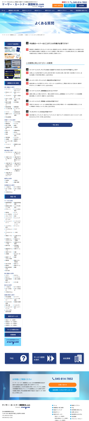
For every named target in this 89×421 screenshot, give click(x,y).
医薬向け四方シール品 (9, 206)
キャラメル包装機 (17, 114)
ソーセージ (8, 144)
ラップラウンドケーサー (9, 307)
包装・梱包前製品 (9, 279)
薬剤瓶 (7, 260)
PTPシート (8, 209)
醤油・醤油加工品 (9, 267)
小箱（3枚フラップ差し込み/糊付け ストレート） (9, 165)
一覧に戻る (55, 125)
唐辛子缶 (8, 245)
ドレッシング (17, 218)
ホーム (3, 10)
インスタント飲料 (9, 141)
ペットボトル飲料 (8, 226)
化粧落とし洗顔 (9, 127)
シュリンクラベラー (9, 299)
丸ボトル (16, 275)
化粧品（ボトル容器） (17, 242)
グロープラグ (9, 216)
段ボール (8, 282)
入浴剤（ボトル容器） (17, 236)
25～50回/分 (17, 187)
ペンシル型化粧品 (17, 209)
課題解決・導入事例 (13, 10)
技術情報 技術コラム (77, 410)
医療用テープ (17, 139)
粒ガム (15, 132)
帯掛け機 (8, 305)
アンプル (16, 123)
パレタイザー (9, 95)
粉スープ (8, 130)
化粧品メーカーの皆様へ (11, 323)
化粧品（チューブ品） (8, 242)
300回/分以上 (9, 192)
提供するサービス (49, 10)
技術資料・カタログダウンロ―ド (70, 5)
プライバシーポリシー (77, 419)
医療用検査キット (9, 203)
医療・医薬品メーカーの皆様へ (61, 418)
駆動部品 (8, 123)
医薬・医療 (16, 182)
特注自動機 (8, 117)
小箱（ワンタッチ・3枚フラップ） (9, 158)
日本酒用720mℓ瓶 (16, 246)
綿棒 (15, 257)
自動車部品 (17, 130)
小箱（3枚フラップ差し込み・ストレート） (9, 174)
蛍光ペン (16, 263)
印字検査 (16, 102)
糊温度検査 (8, 107)
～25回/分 (8, 187)
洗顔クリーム (17, 248)
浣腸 (15, 252)
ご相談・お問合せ (57, 5)
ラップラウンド (9, 152)
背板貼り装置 (17, 302)
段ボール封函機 (9, 99)
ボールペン (16, 226)
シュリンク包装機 (17, 99)
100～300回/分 (17, 189)
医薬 (7, 132)
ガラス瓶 (16, 282)
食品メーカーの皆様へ (11, 320)
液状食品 (8, 137)
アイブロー (16, 137)
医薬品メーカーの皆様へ (11, 321)
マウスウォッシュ (9, 229)
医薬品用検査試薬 (17, 203)
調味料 (7, 265)
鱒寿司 (15, 141)
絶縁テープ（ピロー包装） (9, 257)
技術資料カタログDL (77, 414)
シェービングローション (9, 218)
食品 (7, 182)
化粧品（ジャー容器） (17, 239)
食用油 (7, 212)
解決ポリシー (38, 10)
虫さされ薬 (8, 263)
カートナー (8, 89)
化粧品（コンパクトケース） (9, 239)
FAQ (71, 10)
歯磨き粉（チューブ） (9, 249)
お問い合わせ (62, 385)
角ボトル (8, 277)
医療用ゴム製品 (17, 145)
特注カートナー (9, 93)
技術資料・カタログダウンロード (63, 390)
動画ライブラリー (62, 10)
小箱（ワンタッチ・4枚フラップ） (17, 154)
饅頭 (15, 125)
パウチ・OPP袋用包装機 (9, 310)
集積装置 (16, 107)
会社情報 (81, 5)
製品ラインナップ (26, 10)
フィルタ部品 (17, 121)
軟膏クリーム (17, 265)
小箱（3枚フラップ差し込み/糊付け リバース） (17, 159)
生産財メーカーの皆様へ (11, 325)
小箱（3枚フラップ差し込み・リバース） (17, 164)
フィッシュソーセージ (9, 221)
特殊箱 (7, 169)
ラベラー (8, 112)
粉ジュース (8, 121)
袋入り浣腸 (8, 125)
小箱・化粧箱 (17, 279)
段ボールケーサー (17, 93)
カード (15, 212)
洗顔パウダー (9, 252)
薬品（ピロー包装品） (17, 261)
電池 (7, 134)
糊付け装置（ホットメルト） (8, 103)
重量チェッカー (9, 114)
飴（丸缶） (8, 270)
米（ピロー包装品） (17, 254)
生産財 (7, 180)
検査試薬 (8, 147)
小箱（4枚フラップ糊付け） (17, 170)
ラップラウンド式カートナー (17, 89)
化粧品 (15, 127)
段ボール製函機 (17, 96)
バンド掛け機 (9, 108)
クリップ (16, 214)
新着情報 (13, 335)
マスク (15, 229)
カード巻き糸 (9, 214)
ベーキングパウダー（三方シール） (17, 222)
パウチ (7, 275)
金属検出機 (17, 112)
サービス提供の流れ (13, 329)
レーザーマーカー (17, 109)
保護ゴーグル (9, 235)
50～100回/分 (9, 189)
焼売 (15, 216)
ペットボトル (17, 277)
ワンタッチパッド (9, 233)
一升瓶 (15, 232)
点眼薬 (7, 139)
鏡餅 (15, 267)
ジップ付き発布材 (17, 134)
